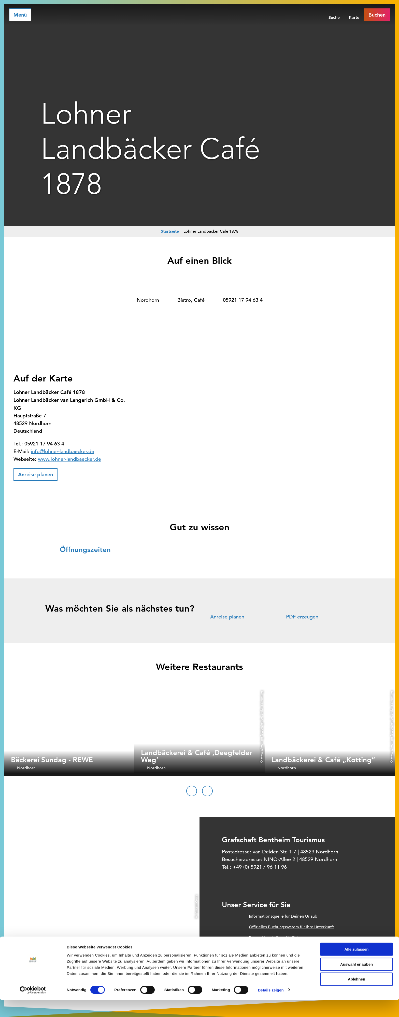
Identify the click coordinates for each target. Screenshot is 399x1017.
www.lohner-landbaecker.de (69, 459)
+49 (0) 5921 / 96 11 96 (260, 867)
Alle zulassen (356, 966)
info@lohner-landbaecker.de (62, 451)
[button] (35, 474)
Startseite (170, 231)
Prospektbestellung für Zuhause (278, 937)
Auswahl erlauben (356, 981)
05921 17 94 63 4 (243, 300)
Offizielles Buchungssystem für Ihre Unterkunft (291, 927)
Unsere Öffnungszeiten (270, 948)
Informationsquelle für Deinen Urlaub (283, 916)
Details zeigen (270, 1007)
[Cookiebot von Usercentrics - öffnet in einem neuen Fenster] (33, 1007)
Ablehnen (356, 996)
